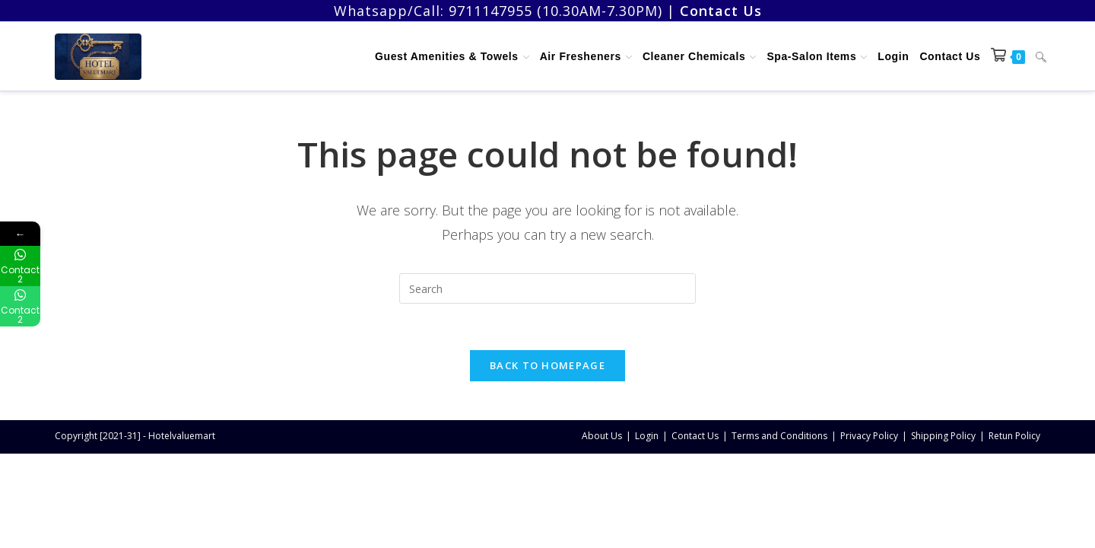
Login (647, 435)
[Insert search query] (547, 288)
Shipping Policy (943, 435)
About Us (602, 435)
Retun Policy (1014, 435)
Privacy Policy (869, 435)
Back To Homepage (547, 365)
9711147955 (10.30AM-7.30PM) (555, 11)
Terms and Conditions (779, 435)
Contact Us (695, 435)
